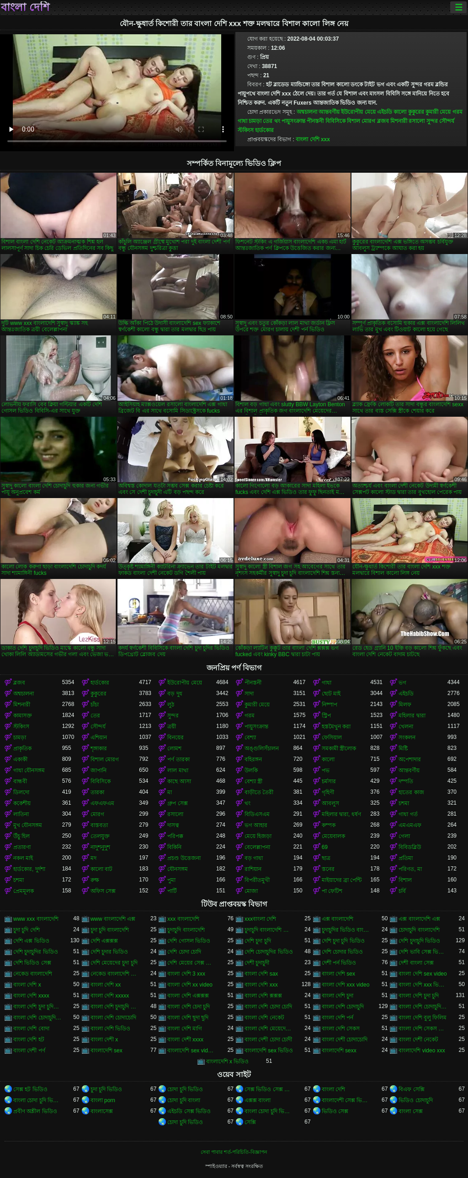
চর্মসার (329, 781)
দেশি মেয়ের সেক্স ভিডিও (191, 963)
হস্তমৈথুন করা (336, 726)
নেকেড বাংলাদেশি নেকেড (114, 974)
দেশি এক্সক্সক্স (104, 941)
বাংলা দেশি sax (261, 974)
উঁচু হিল (21, 836)
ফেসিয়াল (332, 737)
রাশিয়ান (253, 869)
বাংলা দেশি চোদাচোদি (113, 1017)
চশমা (404, 803)
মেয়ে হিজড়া (258, 836)
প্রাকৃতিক (22, 748)
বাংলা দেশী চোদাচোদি (345, 1039)
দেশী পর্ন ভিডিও (339, 963)
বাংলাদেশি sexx (339, 1050)
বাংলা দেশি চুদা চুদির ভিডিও (37, 1006)
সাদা (249, 693)
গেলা (404, 836)
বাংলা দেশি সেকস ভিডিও (423, 1028)
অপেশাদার (410, 759)
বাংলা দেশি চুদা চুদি (419, 995)
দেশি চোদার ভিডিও (342, 952)
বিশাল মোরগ (361, 121)
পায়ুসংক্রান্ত (293, 121)
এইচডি (384, 112)
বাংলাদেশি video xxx (422, 1050)
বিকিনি (174, 847)
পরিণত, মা (410, 869)
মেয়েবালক (333, 836)
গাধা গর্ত (408, 814)
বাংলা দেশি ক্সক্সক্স (263, 995)
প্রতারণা (22, 847)
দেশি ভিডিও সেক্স (32, 963)
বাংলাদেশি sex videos (191, 1050)
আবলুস (330, 803)
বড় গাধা (254, 858)
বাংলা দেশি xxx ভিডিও (423, 985)
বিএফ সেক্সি (411, 1089)
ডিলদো (21, 792)
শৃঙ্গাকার (98, 748)
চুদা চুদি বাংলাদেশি (109, 930)
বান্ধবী (20, 781)
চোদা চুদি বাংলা (183, 1100)
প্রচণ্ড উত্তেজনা (183, 858)
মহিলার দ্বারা (412, 715)
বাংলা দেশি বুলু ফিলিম (423, 1017)
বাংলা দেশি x (27, 985)
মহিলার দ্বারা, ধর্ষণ (341, 814)
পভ (326, 770)
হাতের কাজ (411, 792)
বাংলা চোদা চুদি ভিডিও (37, 1100)
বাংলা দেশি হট (28, 1039)
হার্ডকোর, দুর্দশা (29, 869)
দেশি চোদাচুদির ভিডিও (269, 952)
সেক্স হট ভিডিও (30, 1089)
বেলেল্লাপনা (257, 847)
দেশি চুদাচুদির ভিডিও (35, 952)
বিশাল (405, 880)
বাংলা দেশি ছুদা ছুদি (187, 1017)
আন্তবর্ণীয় (329, 112)
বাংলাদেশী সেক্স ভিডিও (346, 1100)
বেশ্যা (250, 737)
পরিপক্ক (175, 836)
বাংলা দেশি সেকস (341, 1028)
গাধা (242, 121)
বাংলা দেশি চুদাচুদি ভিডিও (114, 1006)
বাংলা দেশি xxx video (346, 985)
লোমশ (174, 748)
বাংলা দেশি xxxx (31, 995)
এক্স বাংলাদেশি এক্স (419, 919)
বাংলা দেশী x (104, 1039)
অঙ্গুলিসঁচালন (262, 748)
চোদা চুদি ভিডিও (185, 1089)
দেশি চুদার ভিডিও (109, 952)
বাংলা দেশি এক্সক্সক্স (188, 995)
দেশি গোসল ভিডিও (188, 941)
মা (169, 792)
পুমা (171, 880)
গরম (457, 112)
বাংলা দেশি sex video (423, 974)
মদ (93, 858)
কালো (400, 112)
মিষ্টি (403, 748)
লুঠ (170, 704)
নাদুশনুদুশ (100, 847)
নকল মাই (23, 858)
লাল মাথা (177, 770)
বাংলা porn (102, 1100)
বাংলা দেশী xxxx (185, 1039)
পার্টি (172, 891)
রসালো (417, 121)
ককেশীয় (22, 803)
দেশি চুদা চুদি (258, 941)
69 (325, 847)
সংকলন (407, 737)
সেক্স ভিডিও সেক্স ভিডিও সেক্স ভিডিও (269, 1089)
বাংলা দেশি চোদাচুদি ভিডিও (423, 1006)
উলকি (251, 770)
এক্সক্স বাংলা (258, 1100)
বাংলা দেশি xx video (190, 985)
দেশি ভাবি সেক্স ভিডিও (423, 952)
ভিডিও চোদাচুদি (415, 1100)
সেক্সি (250, 1122)
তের (267, 121)
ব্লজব (383, 121)
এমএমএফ (410, 825)
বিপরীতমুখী (257, 880)
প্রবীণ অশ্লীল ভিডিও (35, 1111)
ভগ (402, 682)
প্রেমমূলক (23, 891)
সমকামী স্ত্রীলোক (339, 748)
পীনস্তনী (315, 121)
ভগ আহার (256, 825)
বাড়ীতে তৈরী (259, 792)
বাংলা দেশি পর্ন (338, 1017)
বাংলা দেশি (25, 7)
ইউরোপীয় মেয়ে (358, 112)
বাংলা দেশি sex (338, 974)
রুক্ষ (94, 880)
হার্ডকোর (264, 130)
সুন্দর (432, 121)
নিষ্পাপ (329, 704)
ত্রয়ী (171, 726)
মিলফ (405, 704)
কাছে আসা (179, 781)
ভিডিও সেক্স (335, 1111)
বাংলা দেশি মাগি (184, 1028)
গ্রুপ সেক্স (177, 803)
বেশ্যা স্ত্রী (253, 781)
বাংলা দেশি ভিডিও (110, 1028)
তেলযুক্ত (100, 836)
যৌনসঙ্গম (177, 869)
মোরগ (97, 814)
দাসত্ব (173, 825)
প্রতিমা (406, 858)
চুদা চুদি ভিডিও (106, 1089)
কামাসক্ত (22, 715)
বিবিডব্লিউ (410, 847)
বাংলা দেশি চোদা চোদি (268, 1006)
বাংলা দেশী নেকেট (418, 1039)
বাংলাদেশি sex (106, 1050)
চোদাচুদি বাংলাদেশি (419, 930)
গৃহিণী (328, 792)
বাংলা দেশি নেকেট (264, 1017)
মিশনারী (398, 121)
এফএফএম (102, 803)
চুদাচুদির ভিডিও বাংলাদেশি (346, 930)
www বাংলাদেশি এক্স (113, 919)
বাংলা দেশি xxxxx (109, 995)
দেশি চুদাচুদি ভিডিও (419, 941)
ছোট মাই (331, 693)
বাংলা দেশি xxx (313, 139)
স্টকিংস (246, 130)
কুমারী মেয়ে (438, 112)
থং (277, 121)
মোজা (251, 891)
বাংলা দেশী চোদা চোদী (268, 1039)
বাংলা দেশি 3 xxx (186, 974)
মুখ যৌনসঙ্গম (27, 825)
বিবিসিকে (335, 121)
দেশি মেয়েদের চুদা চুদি (114, 963)
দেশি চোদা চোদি (184, 952)
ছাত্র (326, 858)
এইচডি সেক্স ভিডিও (189, 1111)
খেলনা (406, 726)
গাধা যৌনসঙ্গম (29, 770)
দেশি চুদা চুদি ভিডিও (343, 941)
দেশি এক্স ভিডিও (31, 941)
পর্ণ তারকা (178, 759)
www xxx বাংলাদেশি (35, 919)
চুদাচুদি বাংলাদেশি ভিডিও (269, 930)
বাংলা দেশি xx (105, 985)
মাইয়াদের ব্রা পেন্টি (342, 880)
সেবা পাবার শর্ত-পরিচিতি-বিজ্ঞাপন (234, 1152)
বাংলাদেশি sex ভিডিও (269, 1050)
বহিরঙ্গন (253, 759)
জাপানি (98, 770)
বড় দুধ (174, 693)
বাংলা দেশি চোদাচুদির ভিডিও (37, 1017)
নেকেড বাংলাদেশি (32, 974)
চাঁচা (94, 704)
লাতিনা (21, 814)
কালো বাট (101, 869)
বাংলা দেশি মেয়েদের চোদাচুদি (269, 1028)
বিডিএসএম (257, 814)
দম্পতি (406, 781)
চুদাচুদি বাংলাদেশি (185, 930)
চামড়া (255, 121)
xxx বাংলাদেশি (183, 919)
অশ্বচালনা (307, 112)
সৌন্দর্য (446, 121)
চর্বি (402, 891)
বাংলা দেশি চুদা (338, 995)
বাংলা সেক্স (410, 1111)
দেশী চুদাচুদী (257, 963)
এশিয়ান (98, 737)
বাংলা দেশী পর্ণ (29, 1050)
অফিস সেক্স (103, 891)
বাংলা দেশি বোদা (31, 1028)
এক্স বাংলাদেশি (337, 919)
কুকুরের (416, 112)
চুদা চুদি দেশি (26, 930)
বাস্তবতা (99, 825)
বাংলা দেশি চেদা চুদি (188, 1006)
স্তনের (328, 869)
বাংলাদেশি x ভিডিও (227, 1061)
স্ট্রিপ (326, 715)
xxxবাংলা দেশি (260, 919)
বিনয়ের (175, 737)
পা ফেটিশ (332, 891)
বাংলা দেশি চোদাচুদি (343, 1006)
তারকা (97, 792)
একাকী (20, 759)
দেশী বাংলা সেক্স (416, 963)
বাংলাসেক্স (101, 1111)
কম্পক (328, 825)
